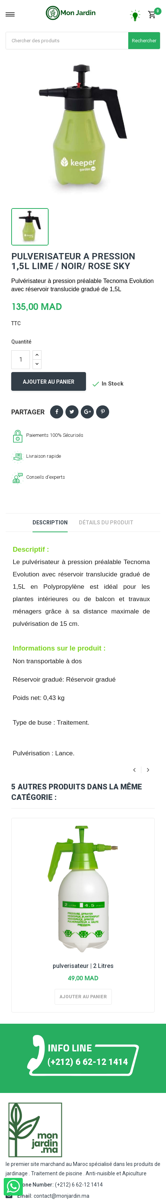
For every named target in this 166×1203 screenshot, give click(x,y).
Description (50, 523)
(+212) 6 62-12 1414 (87, 1062)
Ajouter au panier (48, 382)
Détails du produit (106, 523)
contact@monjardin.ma (61, 1196)
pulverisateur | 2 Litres (83, 965)
